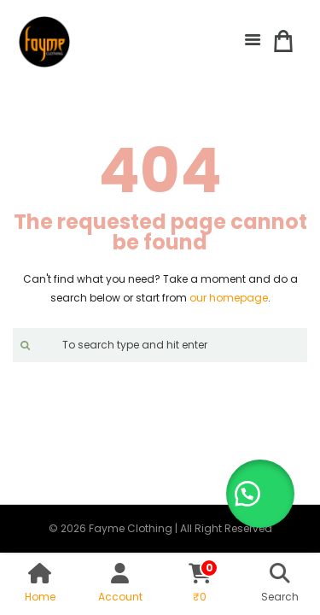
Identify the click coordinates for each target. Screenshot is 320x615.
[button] (260, 494)
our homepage (228, 297)
